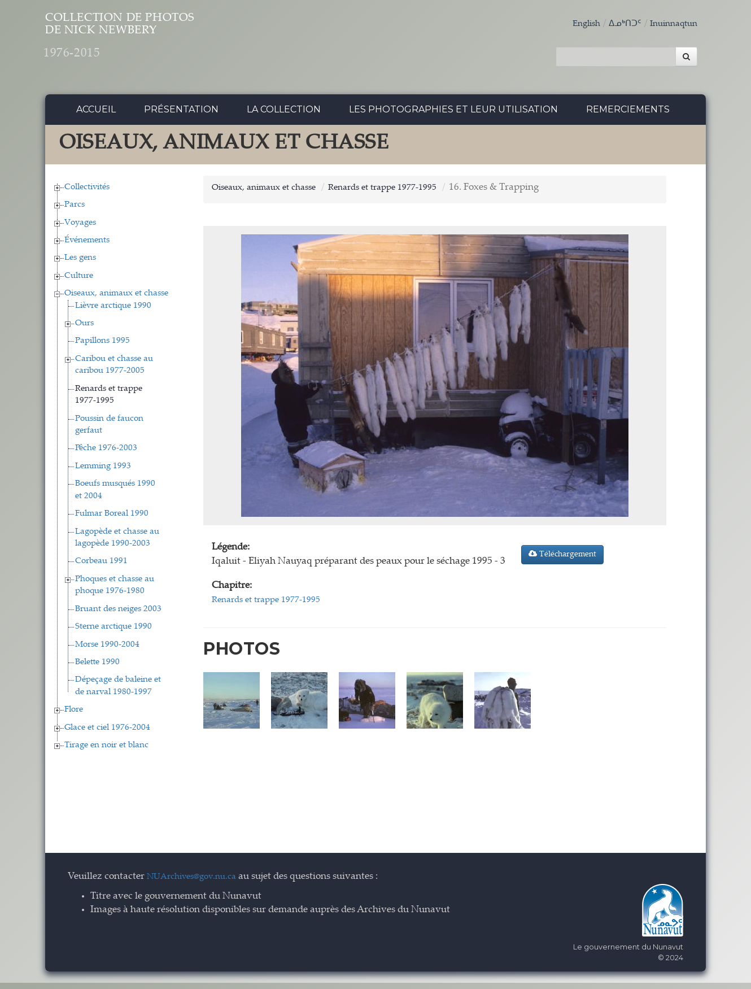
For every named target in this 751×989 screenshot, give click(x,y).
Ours (84, 329)
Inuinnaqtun (670, 24)
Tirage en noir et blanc (106, 751)
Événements (87, 246)
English (574, 24)
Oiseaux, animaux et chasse (116, 299)
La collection (284, 115)
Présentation (181, 115)
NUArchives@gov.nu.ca (197, 883)
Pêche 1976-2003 (106, 454)
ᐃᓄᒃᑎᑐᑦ (617, 24)
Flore (73, 716)
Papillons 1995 (102, 347)
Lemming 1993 (103, 472)
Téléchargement (562, 560)
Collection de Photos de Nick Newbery (171, 45)
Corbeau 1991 (101, 567)
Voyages (80, 228)
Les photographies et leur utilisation (453, 115)
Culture (78, 282)
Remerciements (628, 115)
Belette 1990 (97, 668)
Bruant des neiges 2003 (118, 615)
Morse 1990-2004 (107, 650)
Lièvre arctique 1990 (113, 311)
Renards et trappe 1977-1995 (402, 193)
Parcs (74, 211)
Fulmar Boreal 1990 (112, 520)
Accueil (96, 115)
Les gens (80, 264)
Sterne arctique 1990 (113, 633)
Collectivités (87, 193)
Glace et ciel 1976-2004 (107, 733)
